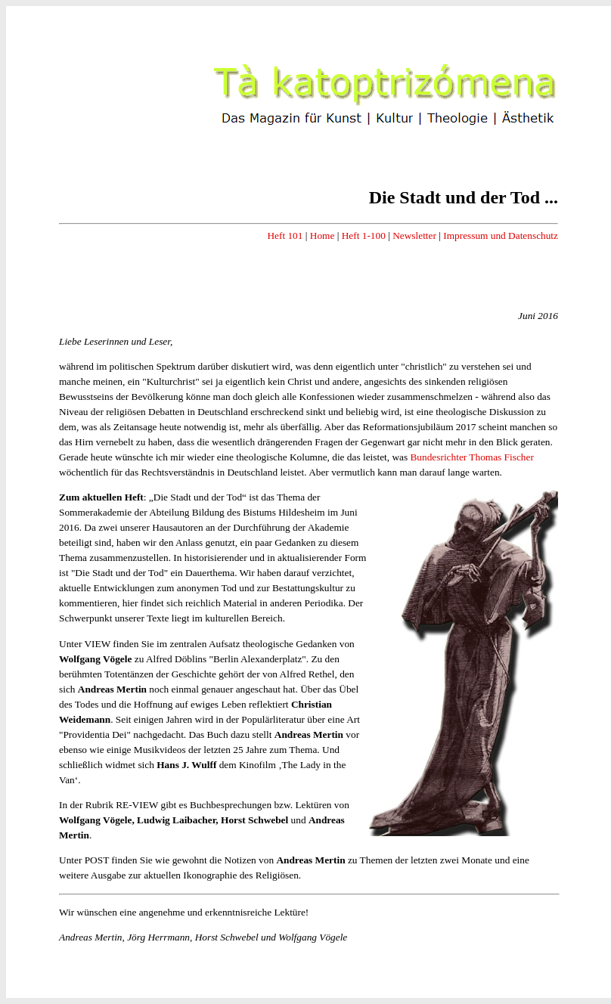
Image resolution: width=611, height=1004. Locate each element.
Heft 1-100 (364, 235)
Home (322, 235)
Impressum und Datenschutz (500, 235)
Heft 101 (284, 235)
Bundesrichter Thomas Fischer (471, 457)
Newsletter (414, 235)
